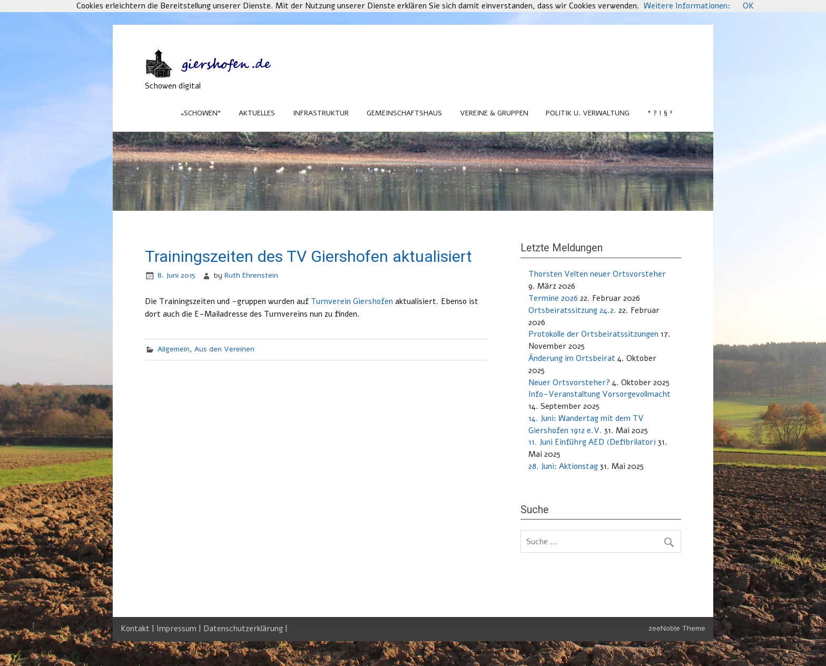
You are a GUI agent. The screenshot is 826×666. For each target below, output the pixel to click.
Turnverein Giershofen (352, 301)
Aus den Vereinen (224, 349)
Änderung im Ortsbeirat (571, 358)
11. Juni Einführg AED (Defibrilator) (592, 442)
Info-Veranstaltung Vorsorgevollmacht (599, 394)
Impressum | (179, 628)
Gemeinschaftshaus (404, 113)
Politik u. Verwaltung (588, 113)
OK (748, 6)
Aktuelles (257, 113)
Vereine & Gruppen (494, 113)
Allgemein (174, 349)
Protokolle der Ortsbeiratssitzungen (593, 334)
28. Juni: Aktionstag (563, 466)
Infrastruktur (321, 113)
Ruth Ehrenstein (251, 275)
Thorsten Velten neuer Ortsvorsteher (597, 274)
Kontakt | (138, 628)
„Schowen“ (201, 113)
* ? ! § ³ (659, 113)
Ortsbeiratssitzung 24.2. (572, 310)
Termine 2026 (553, 298)
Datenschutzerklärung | (245, 628)
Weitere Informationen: (687, 6)
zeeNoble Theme (676, 628)
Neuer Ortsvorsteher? (569, 382)
